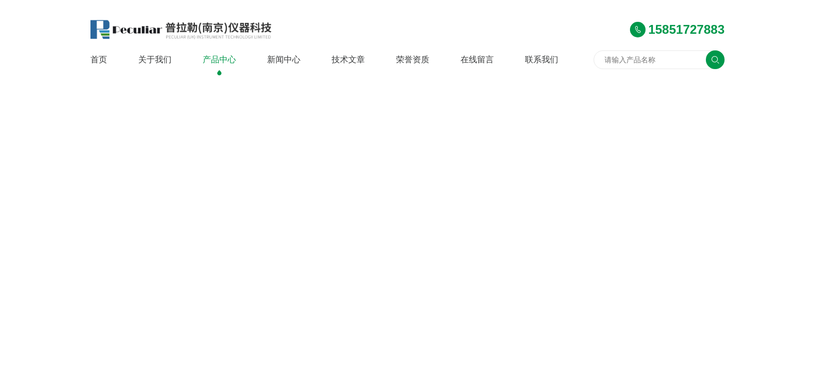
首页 (98, 59)
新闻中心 (283, 59)
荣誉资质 (412, 59)
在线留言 (477, 59)
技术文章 (348, 59)
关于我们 (155, 59)
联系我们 (541, 59)
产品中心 (219, 59)
